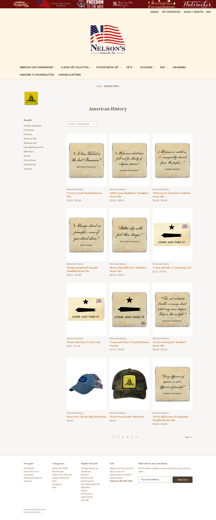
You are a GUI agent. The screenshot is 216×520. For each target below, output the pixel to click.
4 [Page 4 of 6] (127, 437)
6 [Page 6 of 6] (136, 437)
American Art (30, 143)
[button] (21, 4)
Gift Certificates (171, 12)
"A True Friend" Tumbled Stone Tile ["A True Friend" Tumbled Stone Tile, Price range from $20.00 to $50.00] (84, 195)
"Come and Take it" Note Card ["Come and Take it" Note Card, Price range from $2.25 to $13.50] (83, 342)
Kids (164, 67)
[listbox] (86, 124)
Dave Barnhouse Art (33, 147)
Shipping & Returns (70, 74)
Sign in (187, 12)
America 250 (30, 138)
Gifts (130, 67)
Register (198, 12)
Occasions (147, 67)
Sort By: (71, 124)
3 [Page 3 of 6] (123, 437)
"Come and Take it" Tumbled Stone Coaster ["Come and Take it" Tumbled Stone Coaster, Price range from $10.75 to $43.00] (129, 344)
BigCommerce (40, 509)
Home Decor (30, 160)
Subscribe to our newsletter (37, 74)
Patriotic (28, 134)
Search (154, 12)
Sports (27, 156)
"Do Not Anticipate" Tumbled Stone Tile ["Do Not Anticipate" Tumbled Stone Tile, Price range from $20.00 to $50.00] (169, 344)
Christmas (29, 130)
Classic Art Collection (76, 67)
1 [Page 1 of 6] (113, 437)
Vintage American (32, 125)
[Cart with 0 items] (208, 12)
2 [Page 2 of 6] (118, 437)
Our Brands (179, 67)
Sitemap (28, 481)
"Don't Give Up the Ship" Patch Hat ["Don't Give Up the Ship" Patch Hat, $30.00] (86, 416)
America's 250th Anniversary (38, 67)
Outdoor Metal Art (108, 67)
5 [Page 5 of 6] (131, 437)
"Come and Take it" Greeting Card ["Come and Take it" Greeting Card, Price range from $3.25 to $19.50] (172, 267)
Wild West (28, 151)
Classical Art (30, 164)
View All (27, 169)
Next (188, 437)
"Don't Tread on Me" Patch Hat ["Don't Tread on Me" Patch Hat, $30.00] (127, 416)
